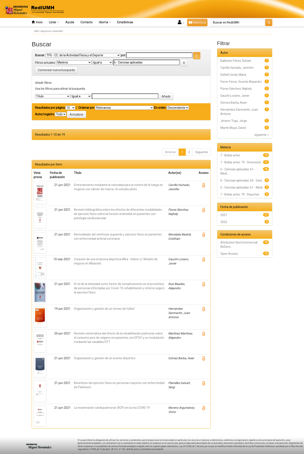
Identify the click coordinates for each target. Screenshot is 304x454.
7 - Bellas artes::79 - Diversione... (241, 162)
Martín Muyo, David (233, 127)
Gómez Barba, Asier (233, 102)
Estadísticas (125, 22)
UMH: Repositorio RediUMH (48, 31)
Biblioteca (197, 22)
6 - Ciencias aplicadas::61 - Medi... (242, 187)
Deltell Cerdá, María (233, 74)
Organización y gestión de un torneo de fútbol (104, 308)
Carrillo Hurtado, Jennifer (237, 67)
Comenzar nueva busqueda (56, 70)
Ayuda (69, 22)
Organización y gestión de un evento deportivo (105, 358)
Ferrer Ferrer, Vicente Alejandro (241, 81)
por (123, 55)
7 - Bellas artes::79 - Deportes (239, 194)
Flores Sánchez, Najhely (236, 88)
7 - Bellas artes (230, 155)
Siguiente (201, 152)
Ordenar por (86, 107)
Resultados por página (50, 107)
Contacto (86, 22)
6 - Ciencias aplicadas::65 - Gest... (242, 180)
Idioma (105, 22)
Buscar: (40, 55)
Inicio (37, 22)
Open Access (229, 253)
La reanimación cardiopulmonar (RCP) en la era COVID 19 (112, 407)
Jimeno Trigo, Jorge (233, 120)
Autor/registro (44, 114)
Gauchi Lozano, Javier (235, 95)
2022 (223, 222)
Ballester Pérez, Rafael (235, 60)
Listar (54, 22)
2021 (223, 215)
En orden (160, 107)
